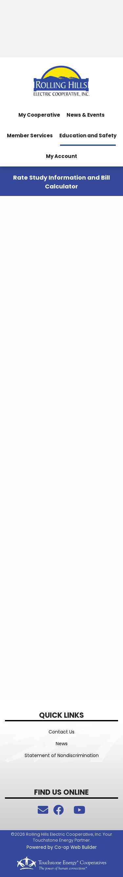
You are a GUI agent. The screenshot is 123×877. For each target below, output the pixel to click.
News (62, 743)
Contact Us (61, 732)
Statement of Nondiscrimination (62, 755)
